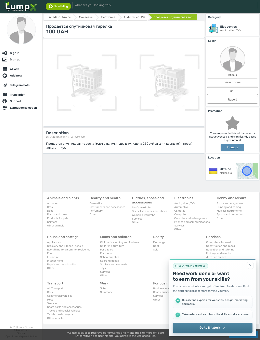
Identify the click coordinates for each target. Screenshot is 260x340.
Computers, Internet (218, 242)
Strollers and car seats (113, 264)
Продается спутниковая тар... (174, 17)
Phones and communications (192, 221)
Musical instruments (229, 210)
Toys (103, 268)
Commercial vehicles (59, 295)
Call (232, 91)
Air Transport (55, 288)
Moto (50, 299)
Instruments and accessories (107, 207)
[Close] (250, 265)
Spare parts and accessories (64, 306)
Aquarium (53, 203)
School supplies (109, 257)
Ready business (163, 292)
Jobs (103, 288)
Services (52, 221)
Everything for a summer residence (68, 249)
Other (93, 214)
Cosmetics (96, 203)
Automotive (181, 207)
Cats (50, 207)
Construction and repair (220, 245)
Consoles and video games (190, 218)
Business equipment (166, 288)
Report (232, 99)
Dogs (50, 210)
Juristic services (216, 257)
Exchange (159, 242)
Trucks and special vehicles (63, 310)
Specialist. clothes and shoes (149, 211)
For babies (106, 249)
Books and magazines (230, 203)
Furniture (53, 257)
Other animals (55, 225)
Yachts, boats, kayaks (60, 314)
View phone (232, 82)
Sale (155, 249)
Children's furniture (112, 245)
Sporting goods (109, 260)
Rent (156, 245)
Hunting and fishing (229, 207)
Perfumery (96, 210)
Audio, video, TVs (184, 203)
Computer (180, 214)
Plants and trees (57, 214)
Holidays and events (218, 253)
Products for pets (57, 218)
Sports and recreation (230, 214)
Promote (232, 147)
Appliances (54, 242)
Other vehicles (56, 318)
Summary (106, 292)
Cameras (179, 210)
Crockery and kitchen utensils (65, 245)
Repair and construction (62, 264)
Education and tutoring (220, 249)
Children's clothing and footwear (120, 242)
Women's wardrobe (143, 214)
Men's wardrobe (141, 207)
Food (50, 253)
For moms (106, 253)
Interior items (55, 260)
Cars (50, 292)
